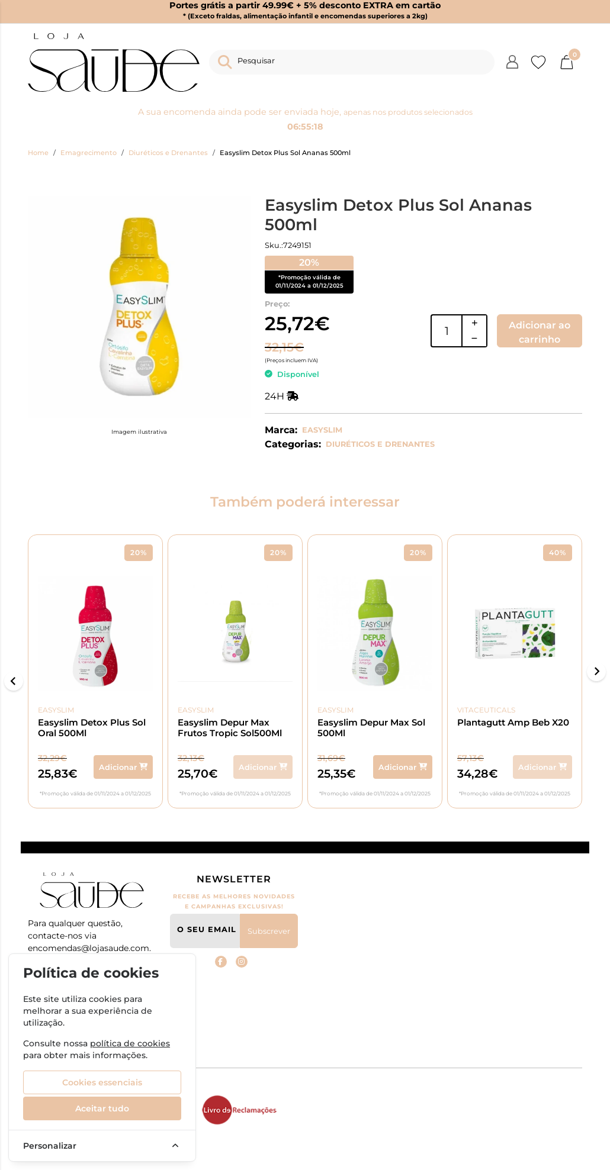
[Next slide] (596, 671)
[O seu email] (205, 931)
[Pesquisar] (352, 62)
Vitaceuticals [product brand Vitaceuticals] (489, 709)
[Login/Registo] (512, 62)
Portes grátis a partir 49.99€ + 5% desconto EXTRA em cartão (305, 10)
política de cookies (130, 1043)
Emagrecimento (88, 153)
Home (38, 153)
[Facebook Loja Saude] (221, 961)
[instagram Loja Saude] (242, 961)
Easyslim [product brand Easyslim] (65, 709)
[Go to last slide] (13, 681)
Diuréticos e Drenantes (168, 153)
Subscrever (269, 931)
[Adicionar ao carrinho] (120, 767)
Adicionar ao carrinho (539, 332)
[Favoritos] (538, 62)
